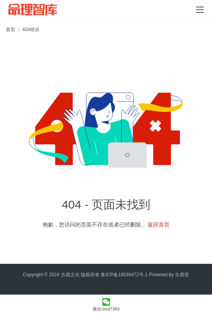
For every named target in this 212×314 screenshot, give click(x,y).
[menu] (200, 10)
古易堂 (182, 274)
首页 (10, 29)
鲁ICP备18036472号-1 (124, 274)
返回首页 (158, 224)
